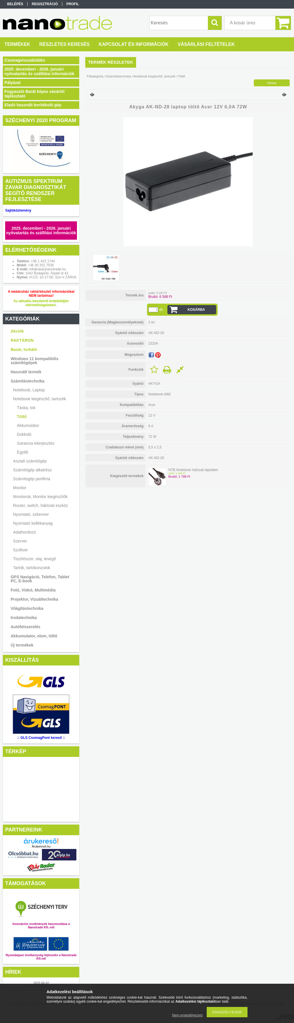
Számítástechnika (28, 381)
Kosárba (196, 310)
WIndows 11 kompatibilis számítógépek (34, 360)
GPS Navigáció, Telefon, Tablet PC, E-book (40, 579)
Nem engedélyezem (187, 1015)
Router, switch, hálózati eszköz (40, 505)
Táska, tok (26, 407)
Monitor (20, 487)
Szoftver (20, 550)
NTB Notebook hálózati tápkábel (193, 470)
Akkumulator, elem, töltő (34, 636)
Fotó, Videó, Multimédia (33, 590)
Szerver (20, 541)
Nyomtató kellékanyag (33, 523)
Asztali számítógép (30, 461)
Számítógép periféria (31, 479)
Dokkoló (24, 434)
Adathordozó (24, 532)
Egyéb (22, 452)
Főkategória (95, 76)
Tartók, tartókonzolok (31, 567)
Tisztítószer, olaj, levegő (34, 559)
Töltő (22, 416)
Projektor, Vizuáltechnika (34, 599)
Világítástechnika (27, 608)
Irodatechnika (24, 617)
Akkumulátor (28, 425)
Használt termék (26, 372)
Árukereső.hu (41, 846)
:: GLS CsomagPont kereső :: (41, 738)
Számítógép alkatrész (32, 470)
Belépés (15, 4)
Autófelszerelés (25, 626)
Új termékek (22, 645)
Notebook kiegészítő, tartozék (39, 399)
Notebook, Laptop (29, 390)
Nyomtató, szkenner (31, 514)
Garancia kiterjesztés (36, 443)
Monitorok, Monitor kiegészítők (40, 496)
